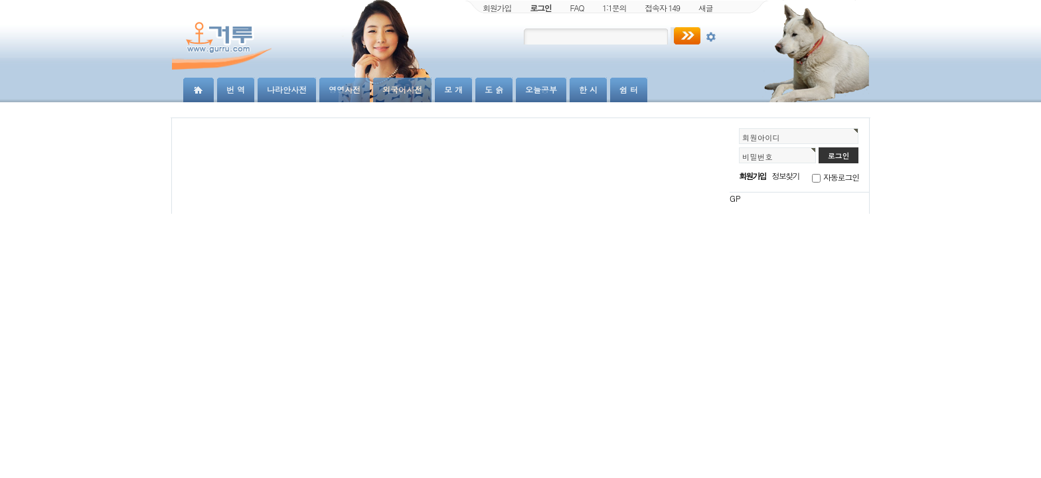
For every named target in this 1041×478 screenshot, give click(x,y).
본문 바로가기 (0, 0)
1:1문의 (614, 7)
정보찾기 (785, 175)
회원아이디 (761, 137)
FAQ (577, 7)
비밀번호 (757, 156)
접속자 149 (662, 7)
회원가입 (497, 7)
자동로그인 (841, 177)
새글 (705, 7)
